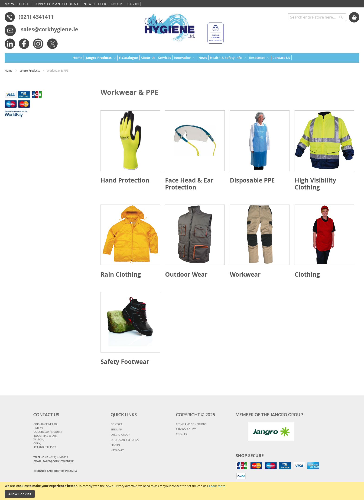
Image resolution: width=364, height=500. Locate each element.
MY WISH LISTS (18, 4)
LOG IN (133, 4)
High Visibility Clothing (315, 183)
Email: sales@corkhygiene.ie (53, 461)
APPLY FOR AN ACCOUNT (57, 4)
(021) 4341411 (36, 16)
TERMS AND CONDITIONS (191, 424)
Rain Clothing (121, 274)
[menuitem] (78, 57)
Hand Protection (125, 180)
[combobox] (317, 17)
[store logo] (182, 26)
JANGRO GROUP (120, 434)
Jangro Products (30, 70)
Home (9, 70)
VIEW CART (117, 450)
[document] (182, 491)
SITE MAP (116, 429)
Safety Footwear (125, 361)
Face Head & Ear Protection (189, 183)
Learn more (217, 486)
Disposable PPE (252, 180)
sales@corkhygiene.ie (49, 29)
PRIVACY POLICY (186, 429)
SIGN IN (115, 445)
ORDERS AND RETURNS (125, 440)
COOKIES (181, 434)
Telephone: (50, 457)
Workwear (245, 274)
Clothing (307, 274)
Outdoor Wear (186, 274)
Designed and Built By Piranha (55, 471)
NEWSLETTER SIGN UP (103, 4)
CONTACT (116, 424)
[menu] (182, 58)
